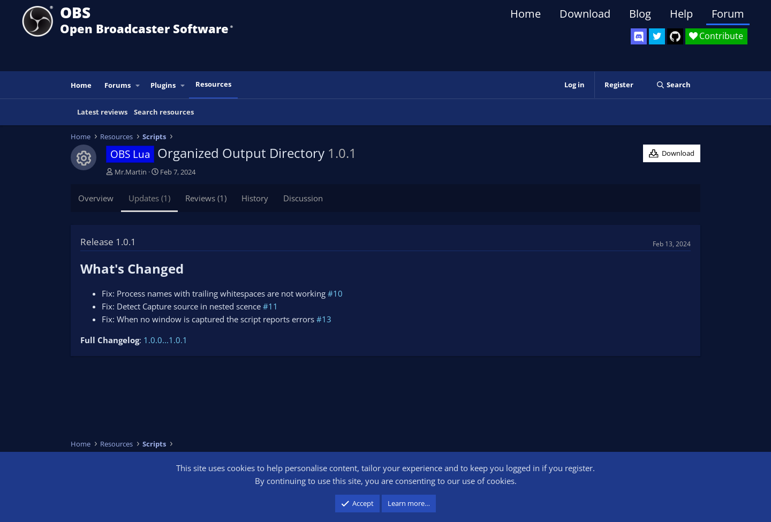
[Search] (673, 85)
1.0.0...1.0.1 (165, 340)
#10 (335, 293)
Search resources (164, 112)
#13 (323, 319)
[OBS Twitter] (657, 36)
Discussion (303, 198)
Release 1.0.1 (108, 242)
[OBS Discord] (639, 36)
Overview (96, 198)
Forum (728, 13)
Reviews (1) (205, 198)
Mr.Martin (131, 172)
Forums (117, 85)
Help (681, 13)
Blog (640, 13)
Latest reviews (102, 112)
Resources (213, 84)
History (254, 198)
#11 (270, 306)
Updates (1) (149, 198)
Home (525, 13)
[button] (138, 85)
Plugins (163, 85)
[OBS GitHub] (675, 36)
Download (585, 13)
